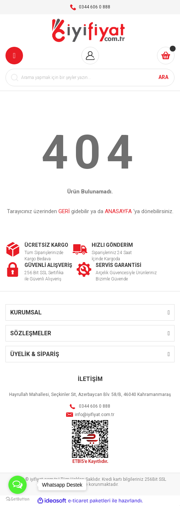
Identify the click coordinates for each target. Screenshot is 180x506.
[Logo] (90, 30)
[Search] (90, 77)
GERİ (64, 211)
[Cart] (166, 55)
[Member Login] (90, 55)
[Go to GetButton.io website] (17, 498)
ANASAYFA (118, 211)
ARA (163, 77)
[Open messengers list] (17, 485)
